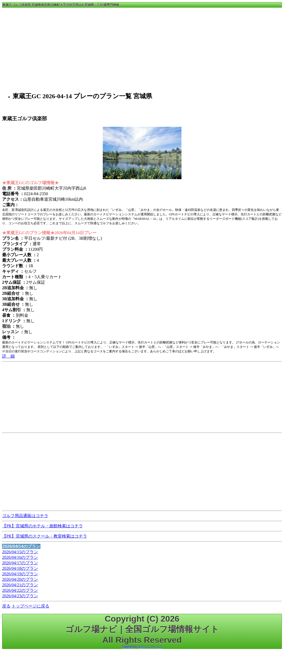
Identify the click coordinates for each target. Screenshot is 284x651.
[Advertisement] (142, 49)
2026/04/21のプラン (20, 585)
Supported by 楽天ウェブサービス (142, 646)
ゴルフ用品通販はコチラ (25, 515)
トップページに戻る (30, 606)
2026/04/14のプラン (21, 546)
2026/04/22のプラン (20, 590)
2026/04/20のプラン (20, 579)
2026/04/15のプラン (20, 552)
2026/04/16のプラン (20, 557)
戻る (6, 606)
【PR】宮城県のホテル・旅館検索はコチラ (42, 526)
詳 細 (8, 356)
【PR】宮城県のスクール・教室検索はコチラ (44, 536)
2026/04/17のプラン (20, 563)
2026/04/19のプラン (20, 574)
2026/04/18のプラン (20, 568)
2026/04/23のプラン (20, 596)
